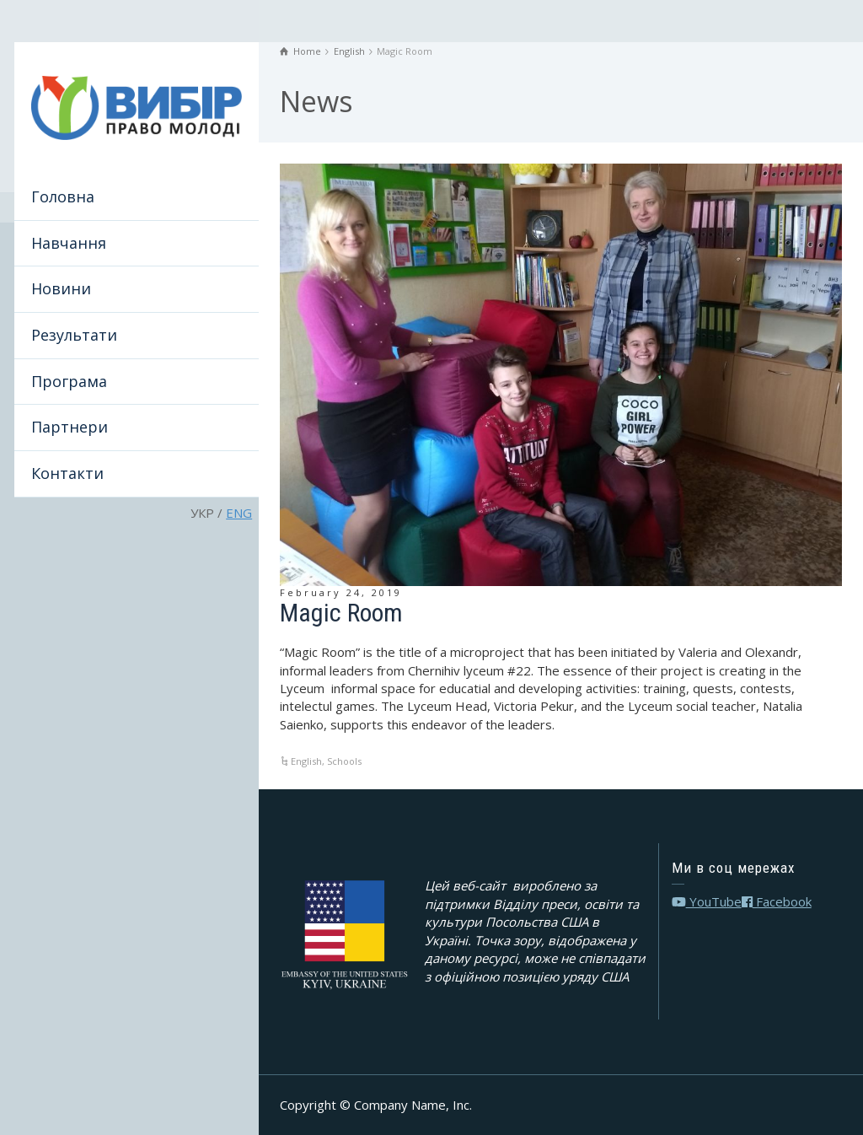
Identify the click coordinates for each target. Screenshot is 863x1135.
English (306, 761)
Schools (344, 761)
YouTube (707, 901)
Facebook (777, 901)
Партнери (69, 427)
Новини (61, 288)
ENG (239, 512)
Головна (62, 196)
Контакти (67, 473)
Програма (69, 381)
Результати (74, 335)
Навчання (68, 243)
